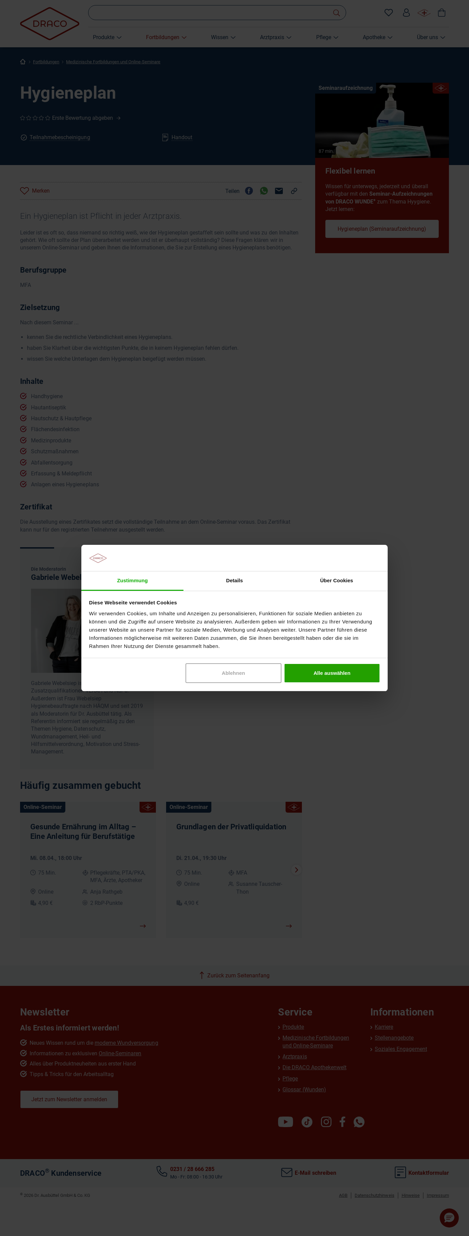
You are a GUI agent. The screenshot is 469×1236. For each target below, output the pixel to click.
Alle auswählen (331, 673)
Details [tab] (234, 580)
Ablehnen (233, 673)
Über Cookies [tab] (336, 580)
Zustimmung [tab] (132, 580)
